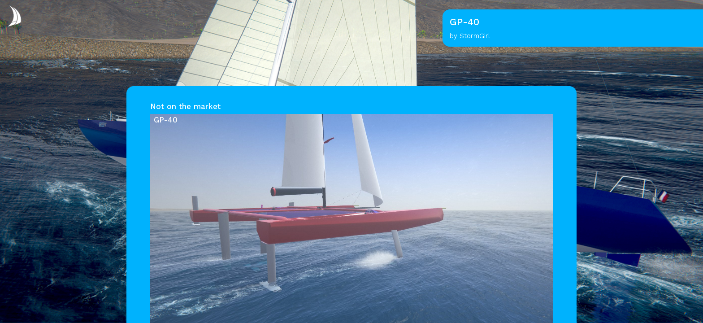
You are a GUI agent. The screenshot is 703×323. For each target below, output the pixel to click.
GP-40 (166, 119)
